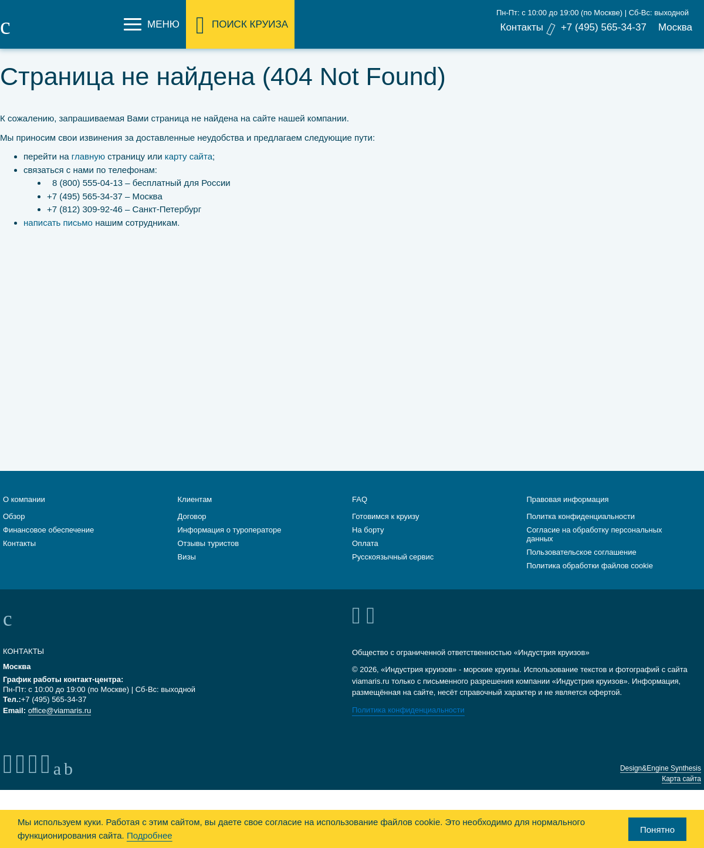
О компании (24, 512)
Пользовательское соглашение (582, 565)
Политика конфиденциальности (408, 723)
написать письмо (58, 223)
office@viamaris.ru (60, 724)
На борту (368, 543)
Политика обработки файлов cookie (590, 579)
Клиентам (195, 512)
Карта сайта (681, 792)
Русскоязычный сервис (393, 570)
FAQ (359, 512)
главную (88, 156)
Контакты (521, 27)
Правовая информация (568, 512)
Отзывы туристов (208, 556)
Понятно (657, 830)
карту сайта (188, 156)
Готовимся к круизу (385, 529)
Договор (192, 529)
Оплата (365, 556)
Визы (187, 570)
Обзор (14, 529)
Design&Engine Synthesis (660, 782)
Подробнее (149, 835)
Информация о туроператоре (230, 543)
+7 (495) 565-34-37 (604, 27)
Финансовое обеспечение (48, 543)
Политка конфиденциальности (581, 529)
